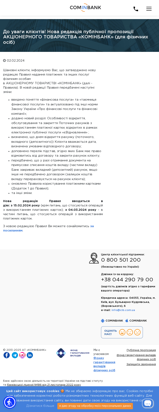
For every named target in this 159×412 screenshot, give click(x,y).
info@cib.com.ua (123, 310)
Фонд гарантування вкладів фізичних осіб (136, 357)
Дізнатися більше (40, 406)
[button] (9, 402)
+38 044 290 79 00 (127, 280)
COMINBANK (112, 321)
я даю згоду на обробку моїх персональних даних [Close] (95, 406)
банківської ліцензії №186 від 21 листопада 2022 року (44, 385)
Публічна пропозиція (141, 350)
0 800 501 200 (121, 260)
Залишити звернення (141, 364)
